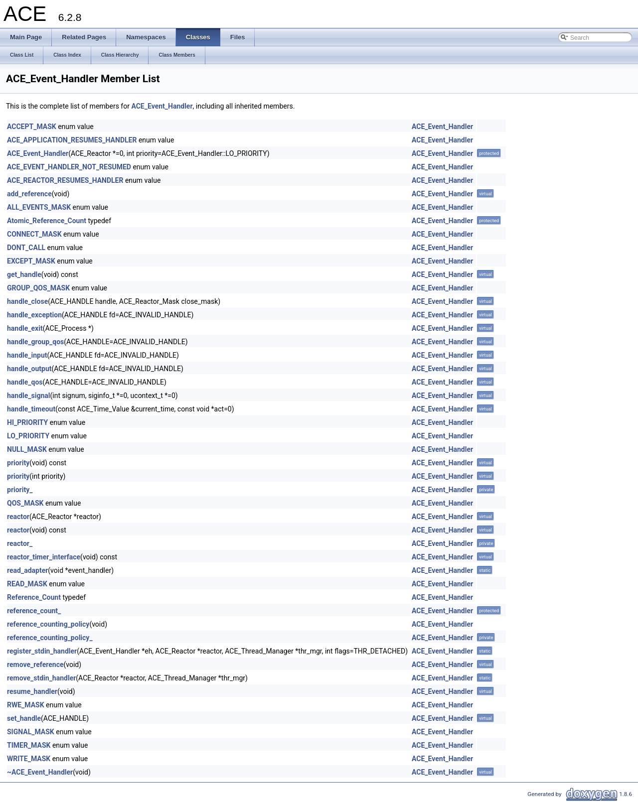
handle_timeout (31, 409)
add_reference (29, 194)
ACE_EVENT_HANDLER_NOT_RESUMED (69, 167)
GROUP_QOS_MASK (38, 288)
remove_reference (35, 664)
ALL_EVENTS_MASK (39, 207)
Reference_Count (34, 597)
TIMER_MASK (28, 745)
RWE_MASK (25, 705)
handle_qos (25, 382)
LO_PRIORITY (28, 436)
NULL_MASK (27, 449)
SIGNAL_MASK (30, 732)
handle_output (29, 369)
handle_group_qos (35, 342)
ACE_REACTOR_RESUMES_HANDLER (65, 180)
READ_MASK (27, 584)
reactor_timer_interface (43, 557)
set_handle (24, 718)
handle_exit (25, 328)
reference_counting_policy (48, 624)
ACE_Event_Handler (161, 106)
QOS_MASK (25, 503)
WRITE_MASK (28, 759)
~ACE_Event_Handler (40, 772)
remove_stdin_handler (41, 678)
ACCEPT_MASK (31, 127)
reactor (18, 517)
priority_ (19, 490)
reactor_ (19, 543)
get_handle (24, 274)
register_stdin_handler (42, 651)
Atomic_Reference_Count (46, 221)
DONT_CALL (26, 248)
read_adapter (27, 570)
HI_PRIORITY (27, 422)
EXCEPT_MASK (31, 261)
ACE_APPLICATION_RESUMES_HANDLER (72, 140)
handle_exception (34, 315)
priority (18, 463)
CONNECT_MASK (34, 234)
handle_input (27, 355)
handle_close (27, 301)
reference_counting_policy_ (50, 638)
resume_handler (32, 691)
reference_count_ (34, 611)
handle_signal (28, 396)
